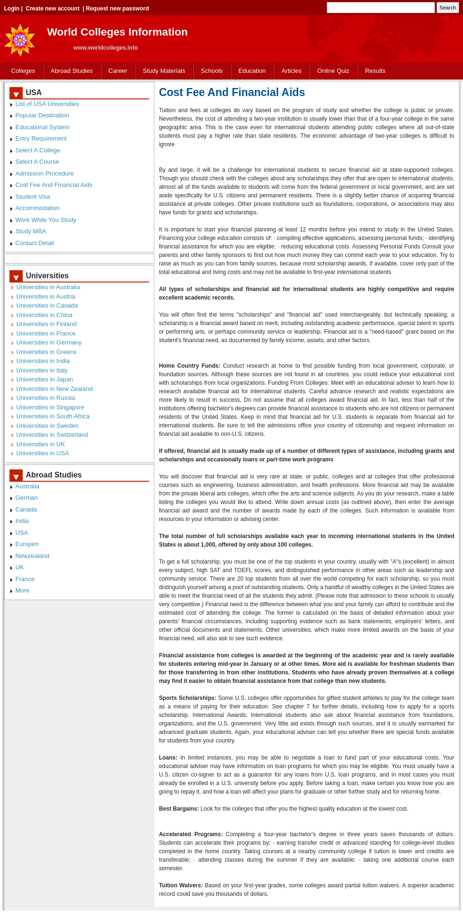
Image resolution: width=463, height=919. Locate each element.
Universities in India (43, 360)
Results (375, 70)
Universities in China (45, 314)
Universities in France (46, 333)
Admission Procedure (45, 173)
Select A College (38, 150)
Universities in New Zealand (55, 388)
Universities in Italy (42, 370)
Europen (27, 544)
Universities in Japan (45, 379)
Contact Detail (35, 243)
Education (252, 70)
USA (22, 532)
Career (117, 70)
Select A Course (38, 161)
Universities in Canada (47, 305)
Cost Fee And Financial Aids (54, 184)
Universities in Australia (48, 287)
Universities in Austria (46, 296)
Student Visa (33, 196)
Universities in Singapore (51, 407)
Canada (26, 509)
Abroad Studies (72, 70)
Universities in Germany (49, 342)
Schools (212, 70)
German (27, 497)
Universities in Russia (46, 397)
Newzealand (33, 555)
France (25, 579)
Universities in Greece (47, 351)
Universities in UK (41, 444)
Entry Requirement (41, 138)
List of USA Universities (48, 103)
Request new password (117, 8)
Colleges (23, 70)
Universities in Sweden (48, 425)
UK (20, 567)
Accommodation (38, 208)
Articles (291, 70)
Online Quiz (333, 70)
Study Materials (164, 70)
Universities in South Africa (53, 416)
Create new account (53, 8)
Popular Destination (42, 115)
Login (12, 8)
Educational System (43, 127)
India (22, 520)
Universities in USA (43, 453)
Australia (28, 486)
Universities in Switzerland (53, 434)
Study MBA (31, 231)
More (23, 590)
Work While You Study (46, 219)
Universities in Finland (47, 323)
